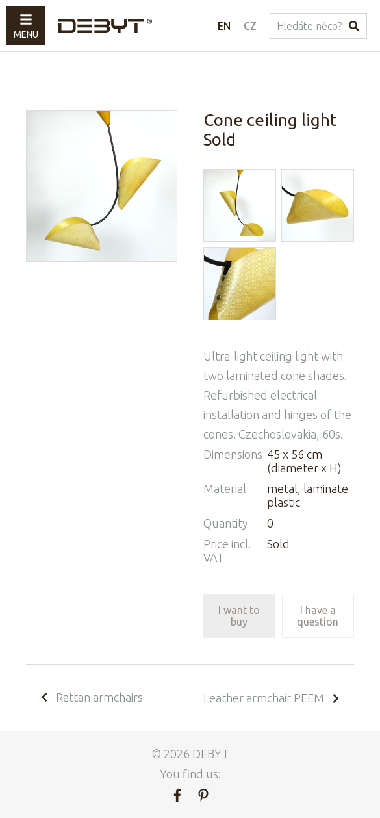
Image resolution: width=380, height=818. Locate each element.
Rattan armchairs (91, 697)
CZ (250, 26)
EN (224, 26)
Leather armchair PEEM (272, 697)
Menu (26, 26)
